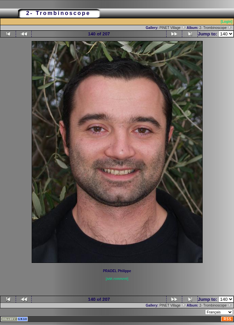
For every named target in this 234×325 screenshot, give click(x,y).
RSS (227, 319)
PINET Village (172, 28)
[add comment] (117, 279)
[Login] (226, 22)
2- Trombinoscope (215, 28)
